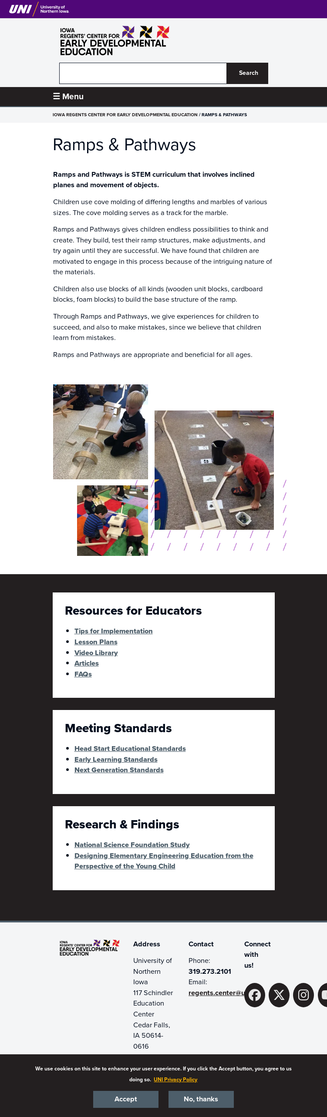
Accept (126, 1099)
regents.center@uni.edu (227, 993)
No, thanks (201, 1099)
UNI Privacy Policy (175, 1080)
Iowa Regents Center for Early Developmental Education (125, 115)
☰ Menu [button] (68, 96)
